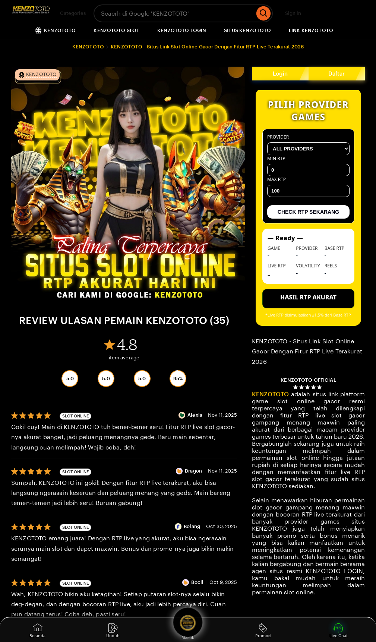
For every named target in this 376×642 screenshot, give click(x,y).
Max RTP (308, 186)
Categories (68, 13)
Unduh (113, 630)
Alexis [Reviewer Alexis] (194, 415)
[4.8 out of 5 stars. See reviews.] (308, 387)
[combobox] (174, 13)
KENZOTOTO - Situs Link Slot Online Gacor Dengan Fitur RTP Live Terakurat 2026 (207, 47)
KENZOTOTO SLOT (116, 30)
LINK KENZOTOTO (311, 30)
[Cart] (354, 13)
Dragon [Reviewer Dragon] (193, 471)
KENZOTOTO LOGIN (181, 30)
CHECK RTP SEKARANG (308, 212)
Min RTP (308, 165)
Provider (308, 144)
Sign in (293, 13)
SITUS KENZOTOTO (247, 30)
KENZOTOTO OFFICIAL (308, 380)
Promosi (263, 630)
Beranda (37, 630)
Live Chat (338, 630)
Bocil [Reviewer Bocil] (197, 582)
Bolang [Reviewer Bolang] (192, 526)
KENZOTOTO (88, 47)
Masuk (188, 630)
